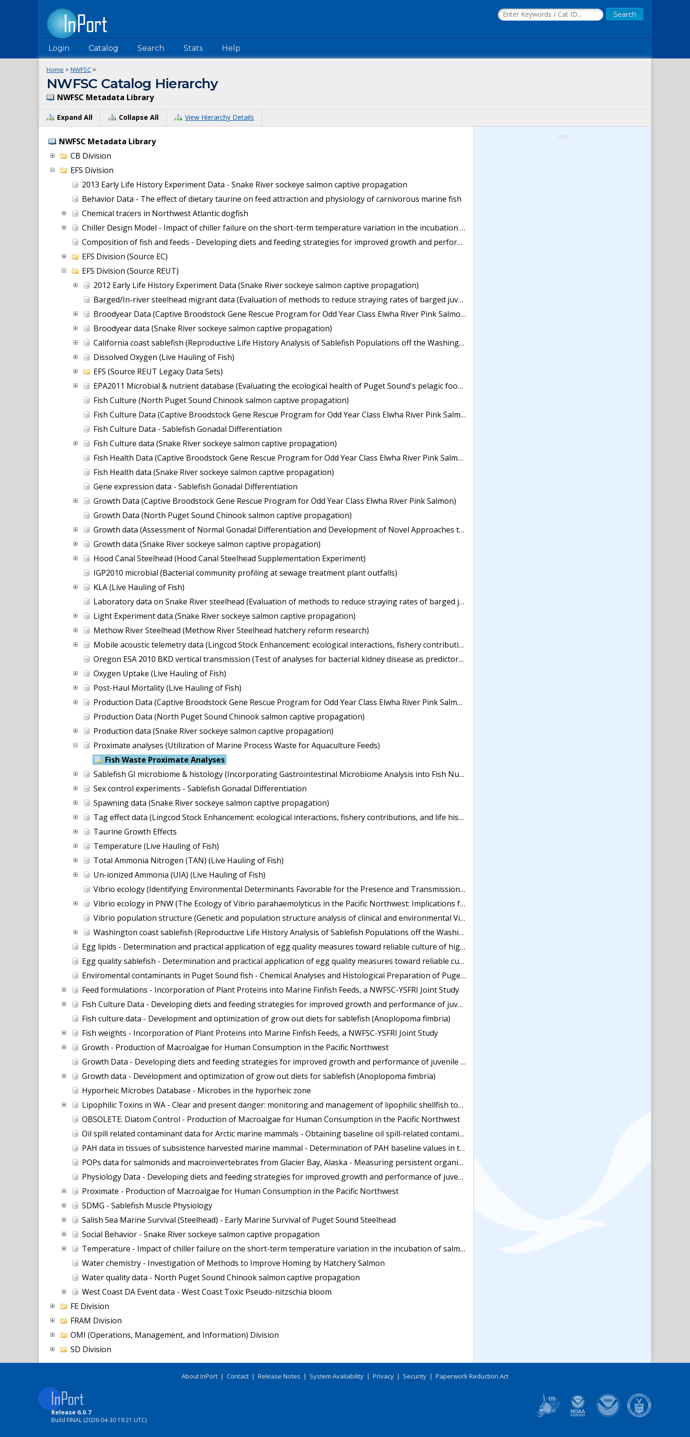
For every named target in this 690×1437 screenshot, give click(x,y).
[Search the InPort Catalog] (550, 15)
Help (231, 48)
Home (55, 69)
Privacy (383, 1376)
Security (414, 1376)
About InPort (200, 1376)
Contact (238, 1376)
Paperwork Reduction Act (472, 1376)
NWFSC (80, 69)
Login (58, 48)
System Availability (337, 1376)
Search (151, 48)
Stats (193, 48)
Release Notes (279, 1376)
